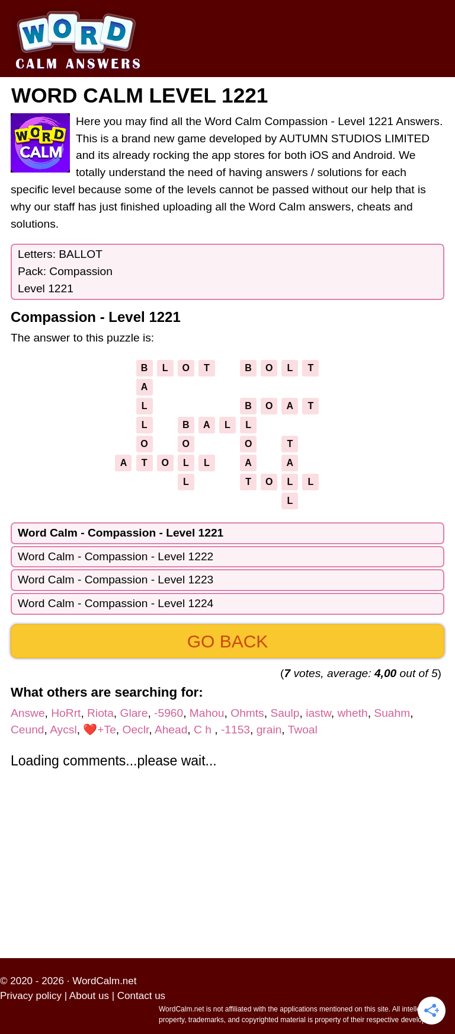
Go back (227, 641)
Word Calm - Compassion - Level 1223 (115, 579)
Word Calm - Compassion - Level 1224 (115, 603)
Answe (28, 713)
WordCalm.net (104, 981)
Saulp (284, 713)
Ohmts (247, 713)
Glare (134, 713)
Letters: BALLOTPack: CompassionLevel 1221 (65, 271)
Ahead (171, 729)
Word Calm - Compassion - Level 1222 (115, 556)
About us (89, 995)
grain (269, 729)
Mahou (207, 713)
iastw (318, 713)
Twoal (303, 729)
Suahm (392, 713)
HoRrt (66, 713)
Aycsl (63, 729)
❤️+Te (99, 729)
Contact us (141, 995)
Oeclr (135, 729)
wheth (352, 713)
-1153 (235, 729)
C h (204, 729)
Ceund (27, 729)
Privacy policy (31, 995)
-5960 (168, 713)
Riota (100, 713)
